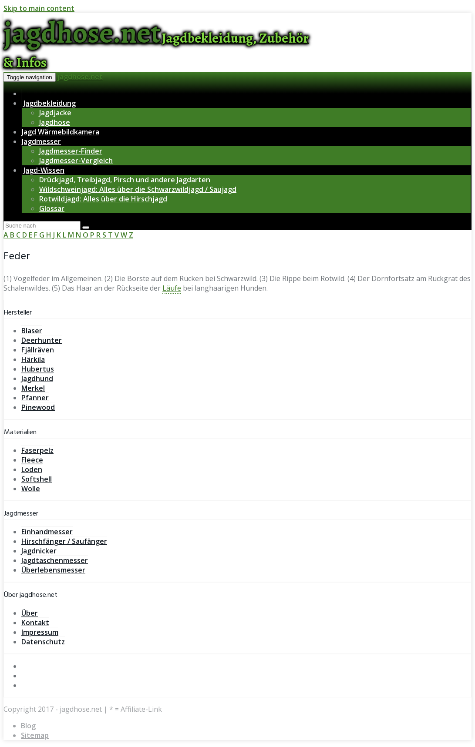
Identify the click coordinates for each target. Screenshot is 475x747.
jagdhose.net (80, 76)
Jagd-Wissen (43, 170)
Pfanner (35, 397)
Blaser (31, 330)
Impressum (39, 632)
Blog (28, 725)
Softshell (36, 479)
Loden (31, 469)
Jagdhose (54, 122)
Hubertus (37, 369)
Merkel (33, 388)
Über (29, 613)
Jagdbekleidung (49, 103)
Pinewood (38, 407)
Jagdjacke (55, 112)
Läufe (171, 288)
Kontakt (35, 622)
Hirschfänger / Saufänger (64, 541)
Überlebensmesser (53, 570)
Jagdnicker (39, 551)
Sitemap (35, 735)
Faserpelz (37, 450)
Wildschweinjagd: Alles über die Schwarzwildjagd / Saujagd (137, 189)
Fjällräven (37, 350)
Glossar (51, 208)
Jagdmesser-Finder (70, 151)
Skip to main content (38, 8)
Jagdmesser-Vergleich (76, 160)
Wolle (30, 488)
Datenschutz (43, 642)
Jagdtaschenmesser (54, 560)
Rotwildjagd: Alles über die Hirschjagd (103, 199)
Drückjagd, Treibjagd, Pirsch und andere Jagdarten (124, 179)
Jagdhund (37, 378)
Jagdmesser (41, 141)
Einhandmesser (47, 531)
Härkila (33, 359)
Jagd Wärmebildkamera (60, 132)
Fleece (32, 460)
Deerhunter (41, 340)
